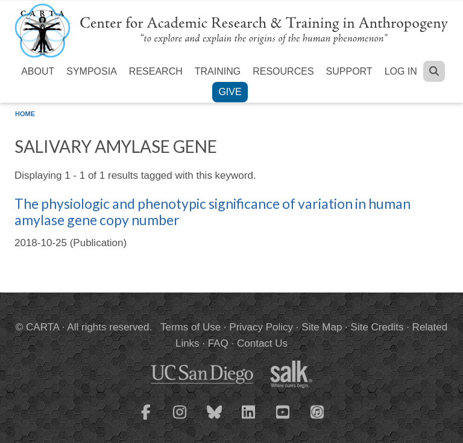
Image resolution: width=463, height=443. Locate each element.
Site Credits (377, 327)
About (37, 71)
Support (349, 71)
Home (25, 113)
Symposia (91, 71)
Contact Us (262, 343)
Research (156, 71)
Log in (401, 71)
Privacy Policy (261, 327)
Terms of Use (190, 327)
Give (229, 92)
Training (218, 71)
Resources (283, 71)
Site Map (321, 327)
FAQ (218, 343)
